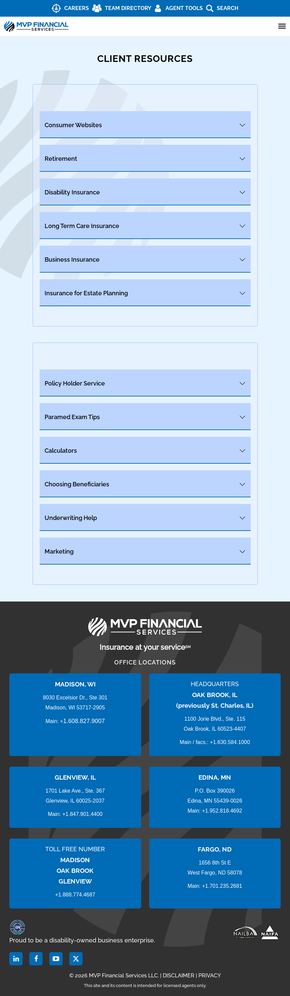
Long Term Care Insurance (82, 225)
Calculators (61, 450)
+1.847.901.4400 (82, 814)
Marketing (59, 551)
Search (227, 8)
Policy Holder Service (75, 383)
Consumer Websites (73, 125)
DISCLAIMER (178, 975)
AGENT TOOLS (184, 8)
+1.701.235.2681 (222, 886)
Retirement (61, 158)
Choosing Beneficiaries (77, 484)
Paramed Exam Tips (72, 416)
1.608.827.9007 (84, 721)
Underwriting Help (71, 517)
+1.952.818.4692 (222, 811)
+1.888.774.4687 (75, 894)
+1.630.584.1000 (230, 742)
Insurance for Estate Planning (86, 293)
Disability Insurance (72, 192)
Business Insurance (72, 259)
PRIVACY (209, 975)
